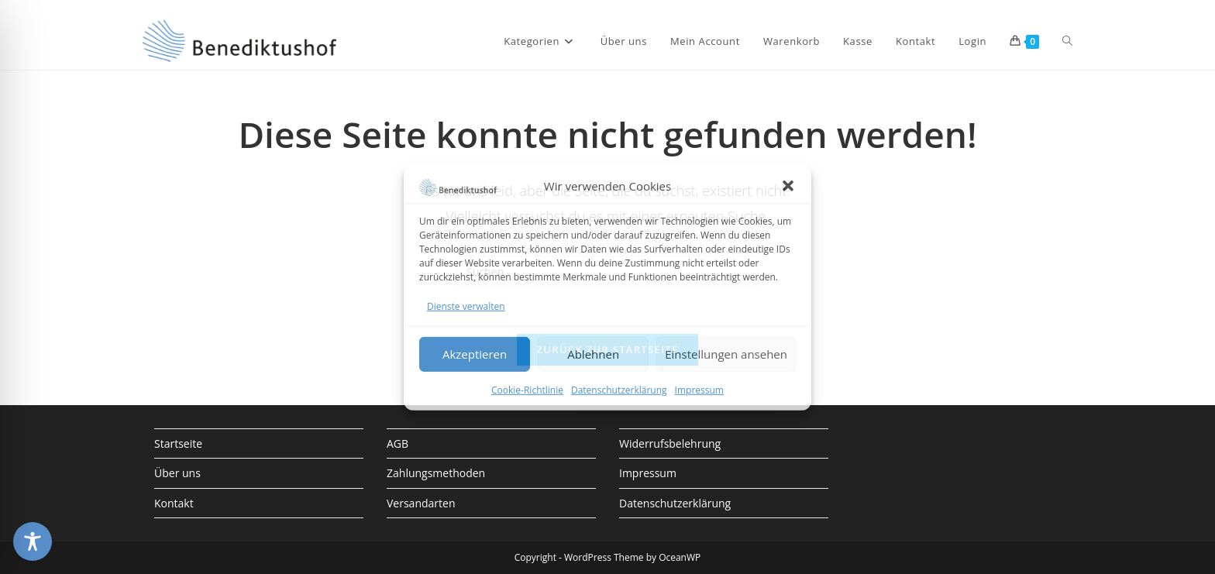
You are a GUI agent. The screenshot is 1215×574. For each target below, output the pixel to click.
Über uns (177, 473)
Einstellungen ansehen (726, 354)
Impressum (699, 390)
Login (972, 41)
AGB (397, 443)
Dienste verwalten (466, 305)
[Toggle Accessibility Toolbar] (32, 541)
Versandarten (421, 503)
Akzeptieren (474, 354)
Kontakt (174, 503)
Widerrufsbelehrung (670, 443)
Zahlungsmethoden (436, 473)
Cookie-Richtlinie (527, 390)
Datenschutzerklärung (619, 390)
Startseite (178, 443)
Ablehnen (593, 354)
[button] (788, 186)
